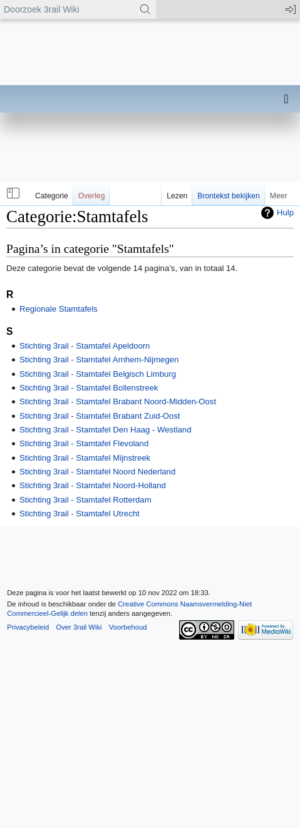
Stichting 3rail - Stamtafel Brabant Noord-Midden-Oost (117, 401)
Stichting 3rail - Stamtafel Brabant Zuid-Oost (99, 416)
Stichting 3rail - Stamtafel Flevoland (83, 443)
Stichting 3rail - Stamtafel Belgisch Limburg (97, 374)
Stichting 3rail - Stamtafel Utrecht (79, 513)
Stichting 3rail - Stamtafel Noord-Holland (92, 485)
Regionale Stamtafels (58, 309)
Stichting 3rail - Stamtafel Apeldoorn (84, 345)
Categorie (51, 196)
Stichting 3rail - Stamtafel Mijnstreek (84, 458)
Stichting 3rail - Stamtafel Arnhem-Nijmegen (98, 359)
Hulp (285, 212)
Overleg (91, 196)
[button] (12, 193)
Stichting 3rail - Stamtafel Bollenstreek (88, 387)
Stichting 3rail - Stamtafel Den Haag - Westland (105, 429)
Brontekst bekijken (228, 196)
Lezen (177, 196)
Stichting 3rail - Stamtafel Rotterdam (85, 499)
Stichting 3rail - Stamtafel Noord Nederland (97, 471)
